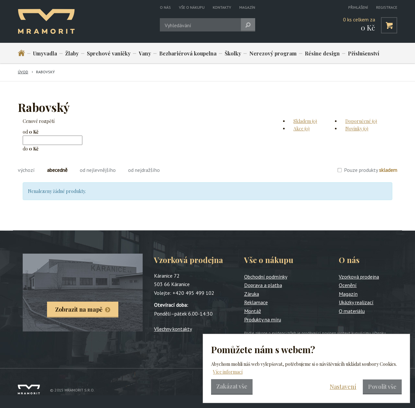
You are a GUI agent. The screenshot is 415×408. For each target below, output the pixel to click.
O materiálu (352, 311)
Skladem (305, 121)
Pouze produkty (370, 170)
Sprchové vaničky (109, 53)
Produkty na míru (262, 319)
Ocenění (348, 285)
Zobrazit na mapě (78, 309)
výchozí (26, 170)
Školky (233, 53)
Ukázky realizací (356, 302)
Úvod (23, 71)
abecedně (57, 170)
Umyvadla (45, 53)
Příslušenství (363, 53)
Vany (145, 53)
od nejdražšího (144, 170)
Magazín (247, 7)
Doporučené (361, 121)
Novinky (356, 129)
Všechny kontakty (173, 329)
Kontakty (222, 7)
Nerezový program (273, 53)
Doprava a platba (263, 285)
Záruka (251, 294)
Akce (301, 129)
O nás (165, 7)
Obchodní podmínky (265, 276)
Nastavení (343, 386)
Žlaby (72, 53)
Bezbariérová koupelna (188, 53)
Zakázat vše (231, 386)
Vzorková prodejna (359, 276)
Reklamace (256, 302)
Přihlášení (358, 7)
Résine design (322, 53)
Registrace (386, 7)
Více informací (228, 372)
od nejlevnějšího (98, 170)
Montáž (252, 311)
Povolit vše (382, 386)
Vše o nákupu (192, 7)
